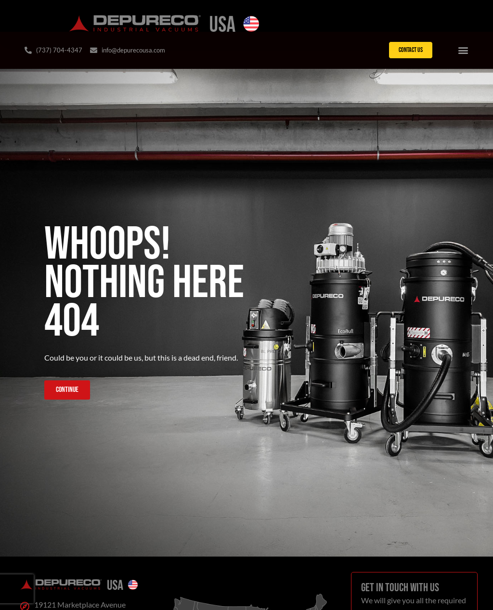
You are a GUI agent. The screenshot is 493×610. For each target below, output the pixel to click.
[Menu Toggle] (463, 50)
